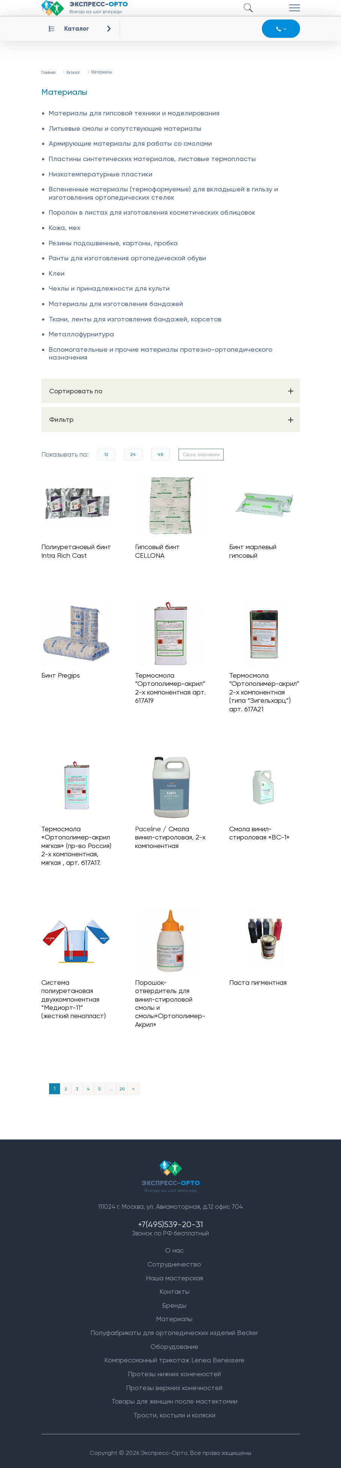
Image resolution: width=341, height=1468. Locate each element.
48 (161, 454)
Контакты (174, 1288)
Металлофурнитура (81, 334)
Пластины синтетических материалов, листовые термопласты (152, 159)
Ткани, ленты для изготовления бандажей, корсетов (135, 319)
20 (122, 1083)
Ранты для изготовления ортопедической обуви (127, 258)
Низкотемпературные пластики (100, 174)
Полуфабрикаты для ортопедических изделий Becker (174, 1329)
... (111, 1083)
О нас (174, 1247)
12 (107, 454)
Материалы (174, 1315)
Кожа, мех (64, 227)
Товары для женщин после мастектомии (174, 1398)
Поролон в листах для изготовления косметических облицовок (152, 212)
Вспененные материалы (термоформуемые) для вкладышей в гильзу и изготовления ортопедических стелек (163, 193)
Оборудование (174, 1343)
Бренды (174, 1302)
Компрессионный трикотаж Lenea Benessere (174, 1356)
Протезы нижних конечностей (174, 1370)
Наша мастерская (174, 1274)
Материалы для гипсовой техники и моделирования (134, 113)
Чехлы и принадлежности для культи (109, 288)
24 (133, 454)
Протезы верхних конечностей (174, 1384)
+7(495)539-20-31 (170, 1220)
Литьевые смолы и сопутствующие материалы (125, 128)
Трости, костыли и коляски (174, 1412)
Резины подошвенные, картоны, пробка (113, 243)
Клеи (57, 273)
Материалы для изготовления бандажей (116, 304)
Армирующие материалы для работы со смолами (130, 143)
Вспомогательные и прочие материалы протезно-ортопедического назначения (160, 353)
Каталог (76, 29)
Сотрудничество (174, 1261)
